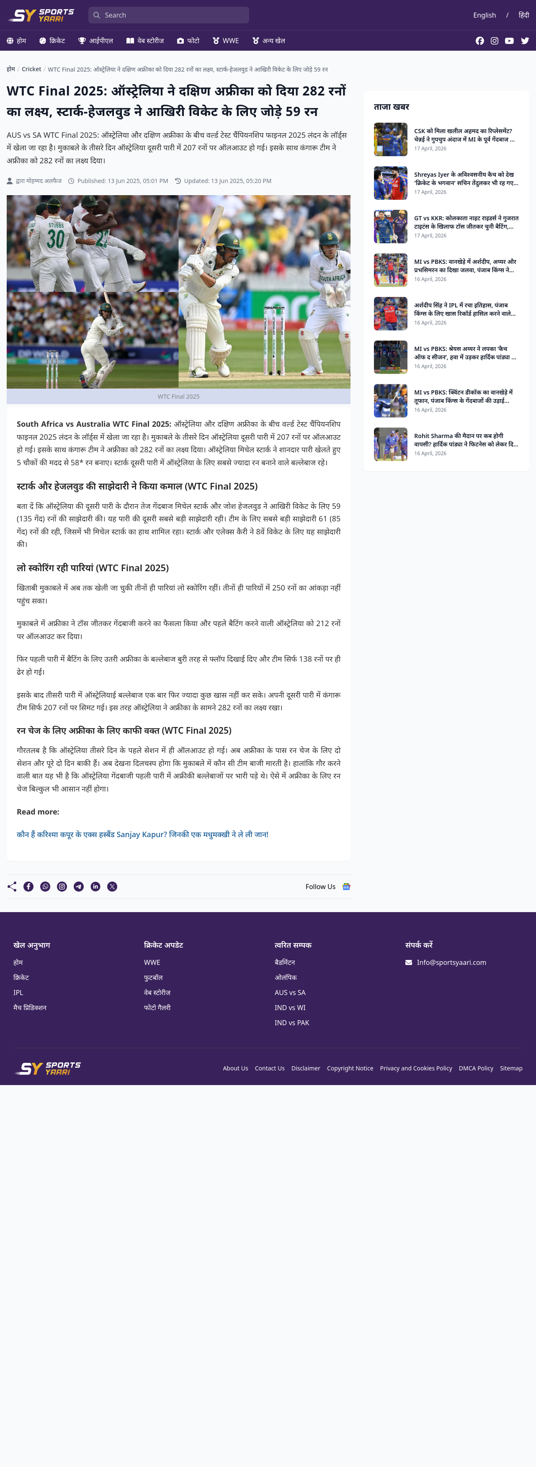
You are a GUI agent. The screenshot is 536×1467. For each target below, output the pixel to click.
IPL (18, 992)
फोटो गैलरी (157, 1007)
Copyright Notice (350, 1068)
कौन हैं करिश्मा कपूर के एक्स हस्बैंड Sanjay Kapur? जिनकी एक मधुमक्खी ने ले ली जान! (142, 834)
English (484, 15)
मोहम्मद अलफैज (44, 181)
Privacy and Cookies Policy (416, 1068)
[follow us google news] (346, 886)
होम (16, 40)
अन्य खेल (269, 40)
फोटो (188, 40)
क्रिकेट (52, 40)
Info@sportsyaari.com (452, 962)
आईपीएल (95, 40)
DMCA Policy (476, 1068)
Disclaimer (305, 1068)
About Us (235, 1068)
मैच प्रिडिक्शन (29, 1007)
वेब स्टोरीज (145, 40)
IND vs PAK (292, 1022)
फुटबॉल (153, 977)
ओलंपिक (286, 977)
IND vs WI (290, 1007)
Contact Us (270, 1068)
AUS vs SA (290, 992)
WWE (226, 40)
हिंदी (524, 15)
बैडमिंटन (285, 962)
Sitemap (511, 1068)
